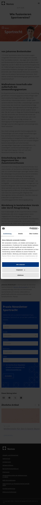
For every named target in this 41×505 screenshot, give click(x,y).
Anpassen (20, 270)
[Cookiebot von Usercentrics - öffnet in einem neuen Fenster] (31, 228)
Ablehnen (20, 275)
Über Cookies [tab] (33, 233)
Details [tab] (20, 233)
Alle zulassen (20, 264)
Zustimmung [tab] (7, 233)
